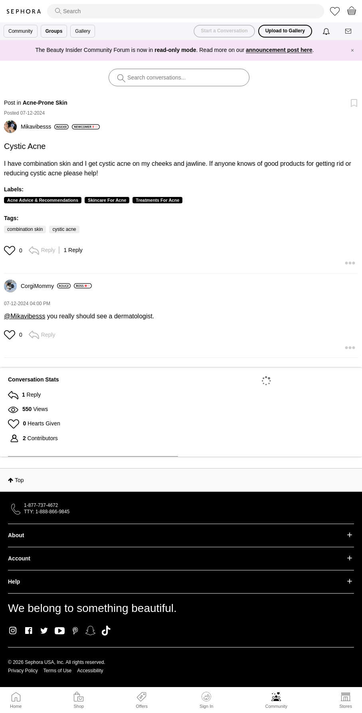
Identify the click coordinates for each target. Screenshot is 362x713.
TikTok (106, 631)
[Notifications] (327, 31)
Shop (78, 706)
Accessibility (90, 670)
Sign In (206, 700)
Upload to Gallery (285, 31)
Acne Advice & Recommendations (42, 200)
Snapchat (90, 631)
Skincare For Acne (107, 200)
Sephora (23, 11)
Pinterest (75, 631)
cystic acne (64, 229)
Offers (142, 706)
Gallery (82, 31)
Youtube (60, 631)
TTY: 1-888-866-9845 (46, 511)
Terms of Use (58, 670)
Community (276, 706)
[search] (185, 11)
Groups (54, 31)
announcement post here (279, 50)
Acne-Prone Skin (45, 102)
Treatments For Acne (157, 200)
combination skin (25, 229)
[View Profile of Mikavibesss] (45, 126)
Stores (345, 706)
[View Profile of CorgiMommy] (46, 286)
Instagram (13, 631)
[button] (10, 250)
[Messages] (349, 31)
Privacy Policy (23, 670)
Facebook (29, 631)
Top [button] (19, 480)
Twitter (44, 631)
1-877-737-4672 (41, 505)
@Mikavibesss (24, 316)
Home (16, 706)
